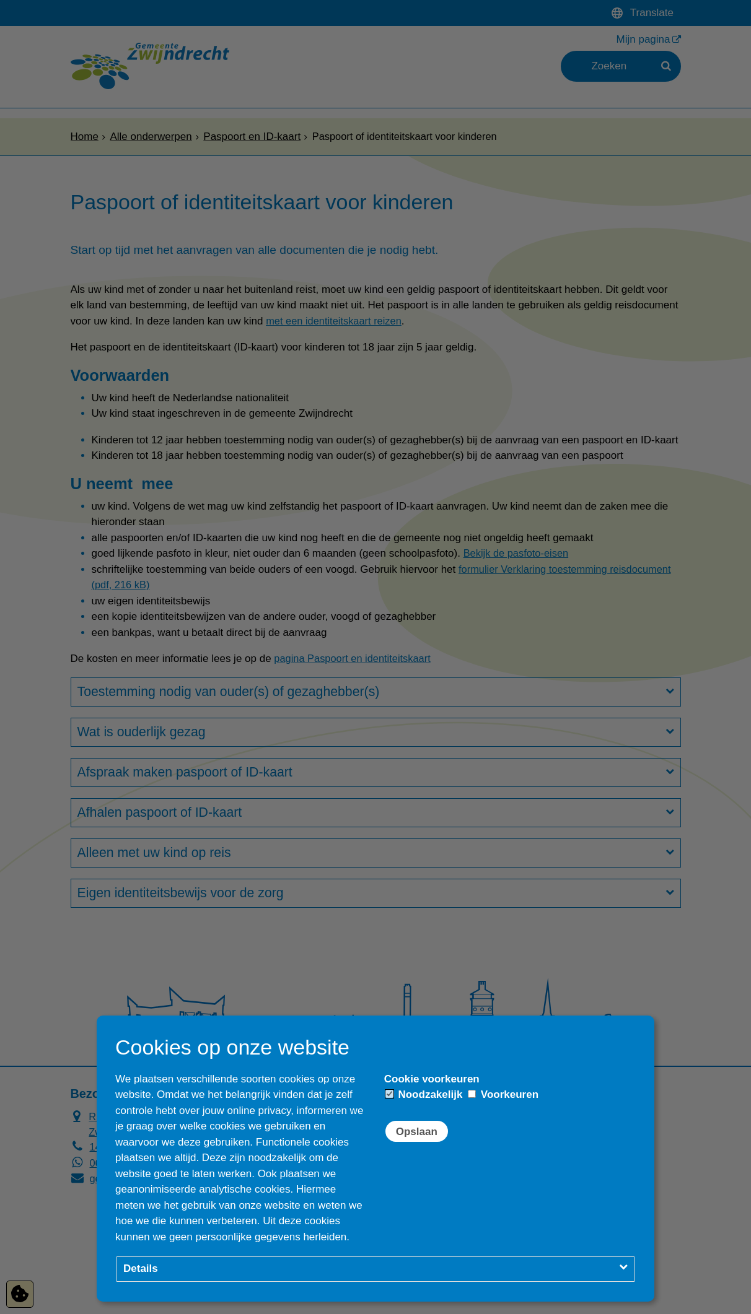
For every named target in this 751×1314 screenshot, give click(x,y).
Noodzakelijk (424, 1094)
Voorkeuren (503, 1094)
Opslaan (416, 1132)
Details (140, 1268)
